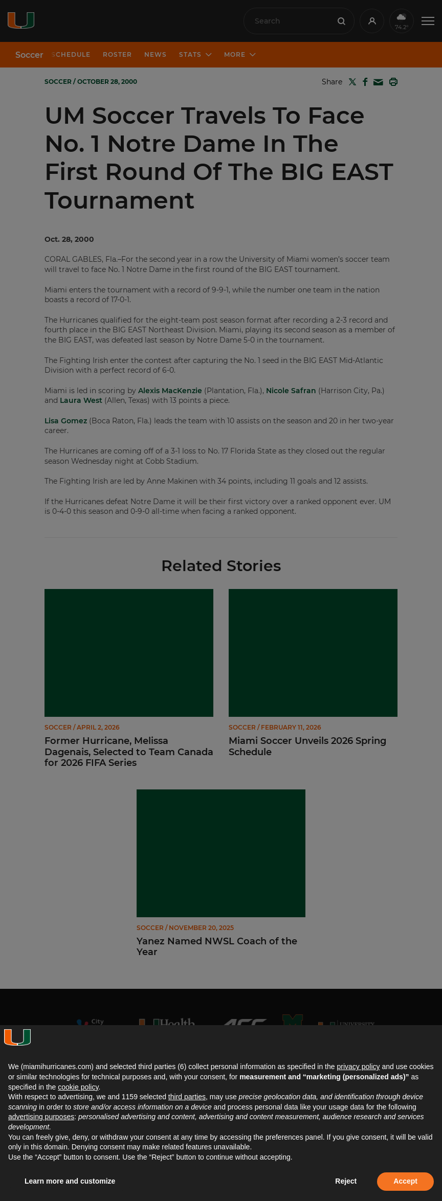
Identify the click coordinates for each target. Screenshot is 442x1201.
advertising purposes (41, 1117)
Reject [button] (346, 1181)
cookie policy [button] (78, 1087)
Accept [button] (405, 1181)
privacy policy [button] (358, 1066)
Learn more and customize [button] (70, 1181)
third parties (187, 1097)
